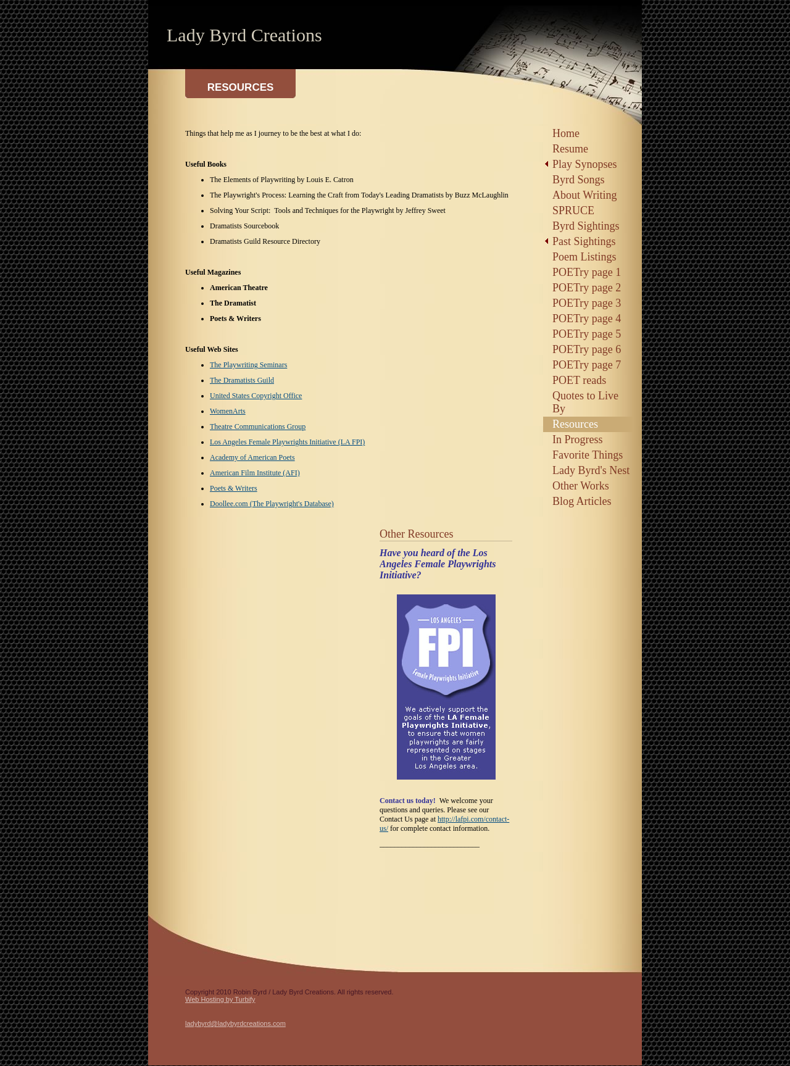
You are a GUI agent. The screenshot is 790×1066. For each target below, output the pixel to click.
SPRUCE (573, 210)
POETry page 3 (586, 303)
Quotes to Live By (585, 402)
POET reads (579, 380)
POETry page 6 (586, 349)
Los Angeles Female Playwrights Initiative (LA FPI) (287, 442)
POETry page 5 (586, 334)
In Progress (577, 439)
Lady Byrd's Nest (591, 470)
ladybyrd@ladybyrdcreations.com (235, 1023)
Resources (575, 424)
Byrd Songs (578, 179)
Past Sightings (584, 241)
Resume (570, 149)
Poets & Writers (233, 488)
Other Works (580, 486)
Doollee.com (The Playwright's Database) (272, 503)
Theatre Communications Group (258, 426)
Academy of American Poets (252, 457)
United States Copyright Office (256, 395)
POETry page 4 (586, 318)
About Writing (584, 195)
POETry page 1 (586, 272)
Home (566, 133)
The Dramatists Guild (242, 380)
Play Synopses (584, 164)
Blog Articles (582, 501)
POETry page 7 (586, 365)
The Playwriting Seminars (248, 364)
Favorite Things (587, 455)
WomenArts (228, 411)
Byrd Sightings (586, 226)
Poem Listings (584, 257)
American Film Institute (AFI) (255, 472)
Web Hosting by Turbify (220, 999)
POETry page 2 (586, 287)
